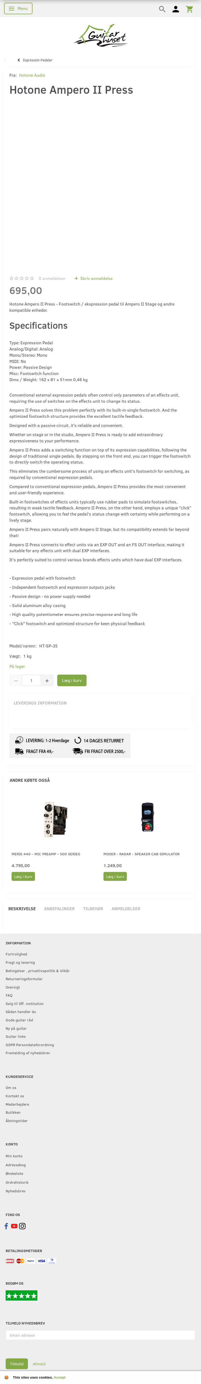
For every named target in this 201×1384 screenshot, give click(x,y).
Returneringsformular (24, 978)
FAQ (9, 995)
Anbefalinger (59, 908)
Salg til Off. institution (25, 1003)
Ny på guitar (16, 1028)
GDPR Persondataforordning (30, 1044)
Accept (59, 1377)
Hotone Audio (32, 75)
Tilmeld (17, 1364)
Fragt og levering (20, 962)
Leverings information (40, 703)
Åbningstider (17, 1120)
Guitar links (16, 1036)
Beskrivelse (22, 908)
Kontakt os (15, 1095)
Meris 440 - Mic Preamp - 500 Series (46, 853)
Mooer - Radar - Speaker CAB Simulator (141, 853)
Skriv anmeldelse (96, 278)
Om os (11, 1087)
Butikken (13, 1112)
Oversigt (13, 987)
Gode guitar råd (19, 1019)
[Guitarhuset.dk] (100, 35)
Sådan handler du (21, 1011)
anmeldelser (52, 278)
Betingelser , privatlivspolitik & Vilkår (38, 970)
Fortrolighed (16, 953)
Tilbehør (93, 908)
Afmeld (39, 1364)
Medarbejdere (17, 1104)
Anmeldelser (126, 908)
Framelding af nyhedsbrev (28, 1052)
